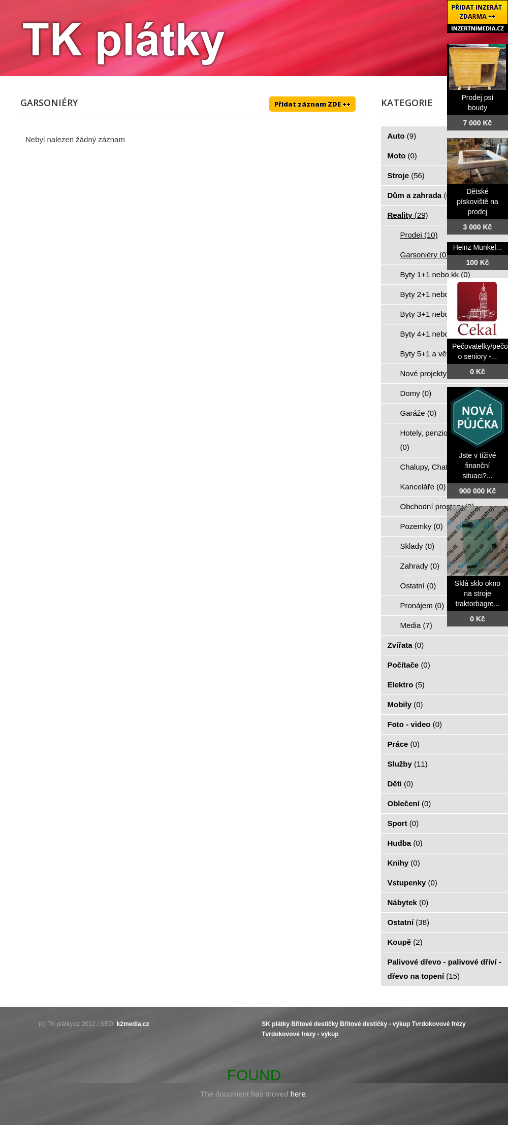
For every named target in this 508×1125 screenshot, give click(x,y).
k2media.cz (133, 1024)
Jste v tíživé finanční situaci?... (477, 465)
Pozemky (421, 526)
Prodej (419, 234)
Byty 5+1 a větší (433, 353)
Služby (408, 763)
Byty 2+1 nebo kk (435, 294)
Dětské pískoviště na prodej (477, 201)
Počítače (409, 664)
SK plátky (276, 1024)
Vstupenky (412, 882)
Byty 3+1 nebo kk (435, 314)
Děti (401, 783)
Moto (402, 155)
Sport (403, 823)
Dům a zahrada (420, 195)
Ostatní (418, 585)
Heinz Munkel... (477, 247)
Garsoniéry (424, 254)
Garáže (418, 413)
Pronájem (422, 605)
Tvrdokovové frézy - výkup (300, 1034)
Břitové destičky (314, 1024)
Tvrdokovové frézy (439, 1024)
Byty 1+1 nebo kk (435, 274)
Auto (402, 135)
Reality (408, 215)
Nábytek (408, 902)
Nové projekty (429, 373)
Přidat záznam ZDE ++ (312, 104)
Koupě (405, 942)
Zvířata (406, 645)
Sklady (417, 546)
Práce (404, 744)
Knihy (404, 862)
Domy (416, 393)
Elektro (406, 684)
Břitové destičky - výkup (375, 1024)
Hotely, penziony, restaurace (448, 439)
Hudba (405, 843)
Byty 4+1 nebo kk (435, 333)
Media (416, 625)
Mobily (405, 704)
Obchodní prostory (437, 506)
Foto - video (415, 724)
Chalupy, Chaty (431, 466)
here (298, 1093)
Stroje (406, 175)
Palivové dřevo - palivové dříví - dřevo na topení (444, 968)
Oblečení (409, 803)
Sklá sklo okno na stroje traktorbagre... (477, 593)
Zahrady (420, 565)
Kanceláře (423, 486)
